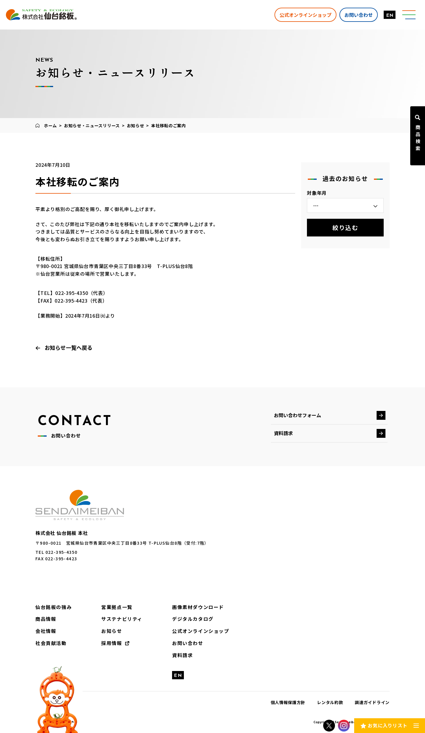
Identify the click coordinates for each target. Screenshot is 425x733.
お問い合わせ (358, 14)
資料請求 (283, 433)
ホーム (50, 125)
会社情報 (45, 630)
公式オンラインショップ (305, 14)
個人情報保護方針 (288, 702)
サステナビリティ (122, 618)
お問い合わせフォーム (297, 415)
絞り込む (345, 227)
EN (389, 15)
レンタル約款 (330, 702)
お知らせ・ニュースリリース (92, 125)
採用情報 (111, 643)
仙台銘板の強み (53, 606)
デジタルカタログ (193, 618)
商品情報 (45, 618)
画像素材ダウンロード (198, 606)
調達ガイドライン (372, 702)
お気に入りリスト (387, 725)
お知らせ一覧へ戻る (68, 347)
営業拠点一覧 (117, 606)
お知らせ (135, 125)
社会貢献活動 (51, 643)
